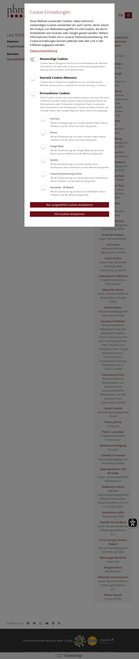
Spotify (54, 159)
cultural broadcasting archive (66, 173)
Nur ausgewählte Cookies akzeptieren (69, 204)
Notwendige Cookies (54, 59)
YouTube (55, 118)
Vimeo (53, 132)
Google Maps (57, 146)
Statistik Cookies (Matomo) (58, 77)
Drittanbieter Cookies (55, 93)
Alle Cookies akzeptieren (69, 214)
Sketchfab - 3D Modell (62, 187)
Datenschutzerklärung (43, 50)
